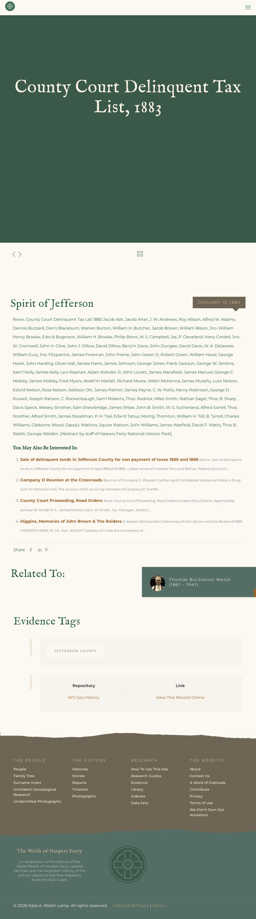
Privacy (196, 796)
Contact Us (200, 776)
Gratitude (122, 905)
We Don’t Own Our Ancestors (207, 812)
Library (137, 789)
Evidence (139, 782)
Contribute (200, 789)
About (195, 769)
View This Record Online (180, 697)
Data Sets (139, 803)
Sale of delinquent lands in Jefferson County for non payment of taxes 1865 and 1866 (109, 459)
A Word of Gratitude (208, 782)
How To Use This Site (149, 769)
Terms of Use (201, 803)
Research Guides (146, 776)
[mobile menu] (248, 7)
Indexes (138, 796)
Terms (158, 905)
